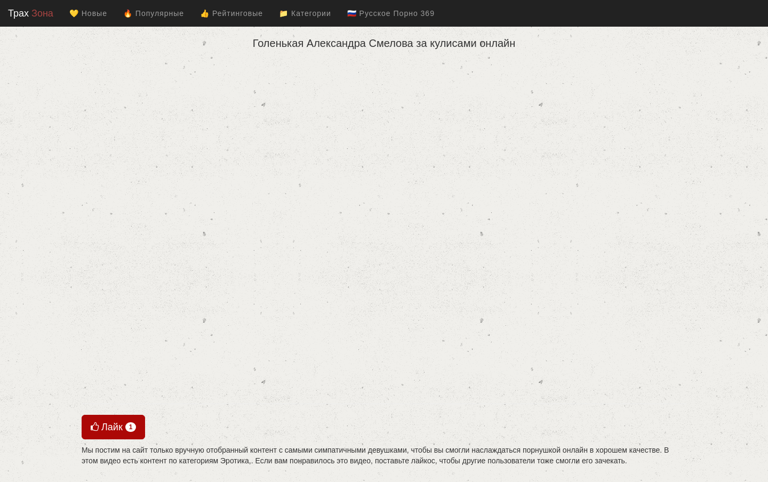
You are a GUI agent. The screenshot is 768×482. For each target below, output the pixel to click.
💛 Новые (88, 13)
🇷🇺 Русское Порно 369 (391, 13)
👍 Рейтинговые (231, 13)
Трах (30, 13)
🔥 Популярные (153, 13)
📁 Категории (305, 13)
